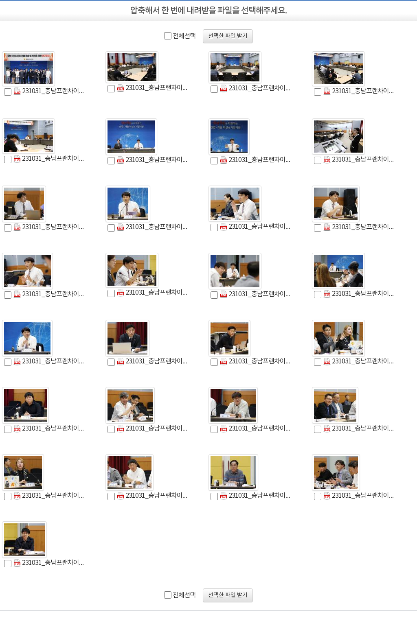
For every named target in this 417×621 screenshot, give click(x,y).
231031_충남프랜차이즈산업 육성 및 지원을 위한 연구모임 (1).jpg (153, 88)
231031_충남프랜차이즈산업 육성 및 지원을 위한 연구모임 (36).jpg (359, 361)
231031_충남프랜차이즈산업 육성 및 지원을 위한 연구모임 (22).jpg (153, 361)
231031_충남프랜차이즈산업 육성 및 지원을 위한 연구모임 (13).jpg (256, 496)
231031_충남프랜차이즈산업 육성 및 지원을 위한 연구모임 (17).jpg (153, 293)
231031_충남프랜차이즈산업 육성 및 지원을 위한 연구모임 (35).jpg (256, 227)
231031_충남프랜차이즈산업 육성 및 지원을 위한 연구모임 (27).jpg (256, 294)
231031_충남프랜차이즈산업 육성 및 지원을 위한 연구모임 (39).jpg (49, 429)
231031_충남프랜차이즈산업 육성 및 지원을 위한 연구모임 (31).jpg (359, 429)
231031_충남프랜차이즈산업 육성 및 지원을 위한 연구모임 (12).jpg (153, 160)
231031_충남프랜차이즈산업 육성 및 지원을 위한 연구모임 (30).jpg (256, 429)
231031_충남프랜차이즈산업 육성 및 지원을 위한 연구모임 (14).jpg (256, 160)
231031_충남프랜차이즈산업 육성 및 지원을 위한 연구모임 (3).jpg (49, 91)
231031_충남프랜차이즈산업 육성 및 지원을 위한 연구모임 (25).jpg (256, 361)
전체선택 (184, 36)
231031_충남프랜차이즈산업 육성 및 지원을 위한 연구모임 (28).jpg (359, 496)
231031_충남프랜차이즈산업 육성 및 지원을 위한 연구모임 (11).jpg (49, 159)
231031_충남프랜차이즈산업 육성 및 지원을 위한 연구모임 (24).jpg (49, 496)
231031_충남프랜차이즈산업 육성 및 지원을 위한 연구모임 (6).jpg (49, 227)
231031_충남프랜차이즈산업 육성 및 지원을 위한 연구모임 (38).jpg (49, 361)
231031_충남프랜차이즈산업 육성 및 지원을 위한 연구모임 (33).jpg (359, 294)
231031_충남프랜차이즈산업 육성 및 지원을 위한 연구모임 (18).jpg (359, 227)
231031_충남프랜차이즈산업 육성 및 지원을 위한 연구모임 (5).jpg (359, 160)
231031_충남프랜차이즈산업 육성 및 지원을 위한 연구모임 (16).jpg (49, 563)
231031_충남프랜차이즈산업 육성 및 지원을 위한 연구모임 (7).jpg (153, 227)
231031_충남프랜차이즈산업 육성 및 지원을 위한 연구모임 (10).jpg (256, 88)
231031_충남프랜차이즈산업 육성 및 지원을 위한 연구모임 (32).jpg (153, 429)
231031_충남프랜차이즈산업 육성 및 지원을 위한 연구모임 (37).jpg (359, 91)
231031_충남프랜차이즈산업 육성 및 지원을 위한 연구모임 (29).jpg (153, 496)
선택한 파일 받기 (228, 36)
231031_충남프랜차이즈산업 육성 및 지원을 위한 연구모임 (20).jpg (49, 294)
